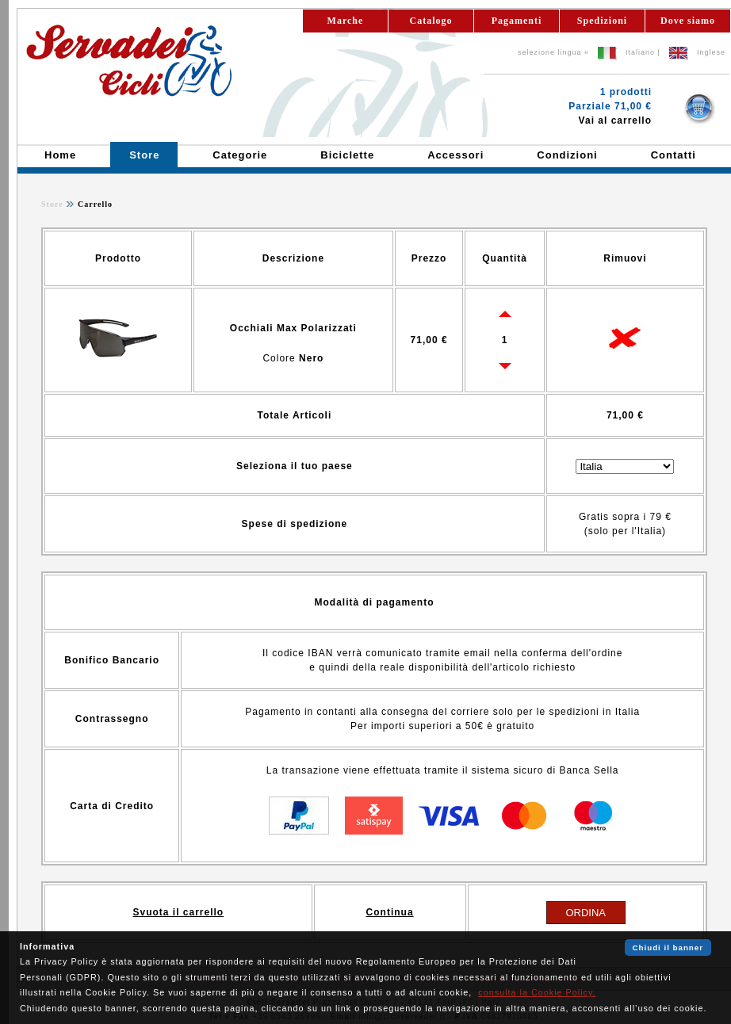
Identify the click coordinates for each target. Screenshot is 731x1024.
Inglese (711, 52)
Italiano (640, 52)
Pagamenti (517, 20)
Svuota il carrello (178, 912)
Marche (345, 20)
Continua (390, 912)
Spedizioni (602, 20)
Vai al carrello (615, 120)
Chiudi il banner (668, 947)
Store (52, 204)
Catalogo (431, 20)
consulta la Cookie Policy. (536, 992)
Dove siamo (687, 20)
